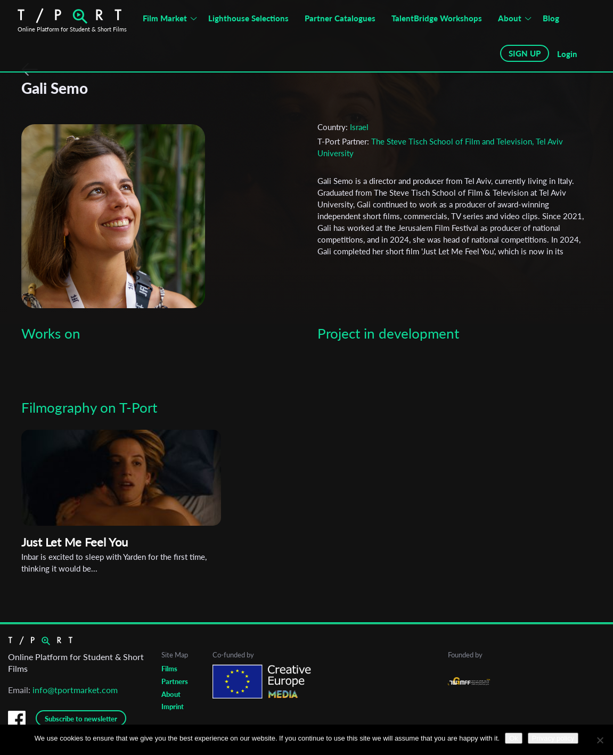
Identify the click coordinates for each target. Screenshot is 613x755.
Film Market (165, 18)
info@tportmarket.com (75, 690)
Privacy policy (553, 738)
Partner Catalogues (340, 18)
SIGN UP (525, 53)
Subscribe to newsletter (81, 718)
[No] (599, 740)
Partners (174, 681)
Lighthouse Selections (248, 18)
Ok (513, 738)
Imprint (172, 706)
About (509, 18)
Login (567, 54)
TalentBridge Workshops (436, 18)
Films (169, 668)
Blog (551, 18)
